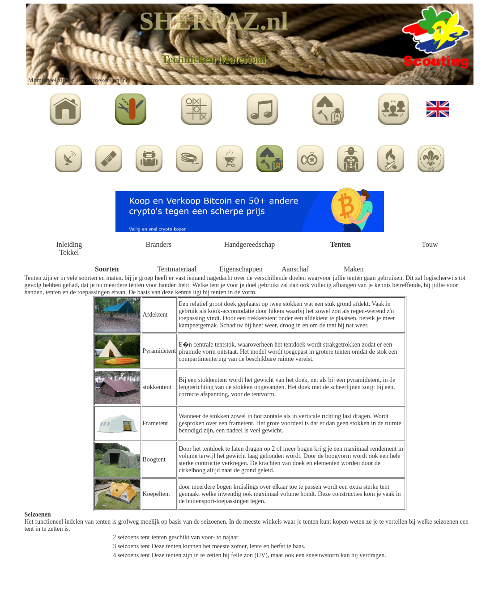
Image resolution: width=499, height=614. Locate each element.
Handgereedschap (249, 244)
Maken (353, 269)
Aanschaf (294, 269)
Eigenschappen (241, 269)
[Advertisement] (250, 587)
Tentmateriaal (176, 269)
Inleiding (69, 244)
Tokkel (69, 252)
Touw (430, 244)
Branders (158, 244)
